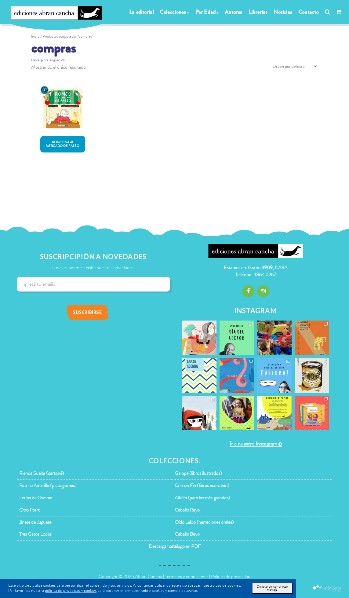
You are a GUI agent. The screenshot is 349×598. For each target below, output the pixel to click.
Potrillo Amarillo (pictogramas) (48, 485)
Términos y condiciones (186, 576)
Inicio (35, 36)
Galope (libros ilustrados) (198, 473)
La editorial (141, 12)
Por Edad (207, 12)
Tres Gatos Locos (35, 534)
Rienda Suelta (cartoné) (41, 473)
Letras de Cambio (35, 497)
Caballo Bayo (187, 534)
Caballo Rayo (187, 510)
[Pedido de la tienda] (294, 66)
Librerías (258, 12)
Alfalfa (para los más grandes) (202, 497)
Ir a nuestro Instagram (253, 444)
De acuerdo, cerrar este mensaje (272, 588)
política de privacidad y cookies (70, 590)
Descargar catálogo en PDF (49, 60)
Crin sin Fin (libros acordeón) (202, 485)
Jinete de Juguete (35, 522)
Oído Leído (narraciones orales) (204, 522)
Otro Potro (29, 510)
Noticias (283, 12)
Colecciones (174, 12)
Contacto (308, 12)
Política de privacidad (230, 576)
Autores (233, 12)
